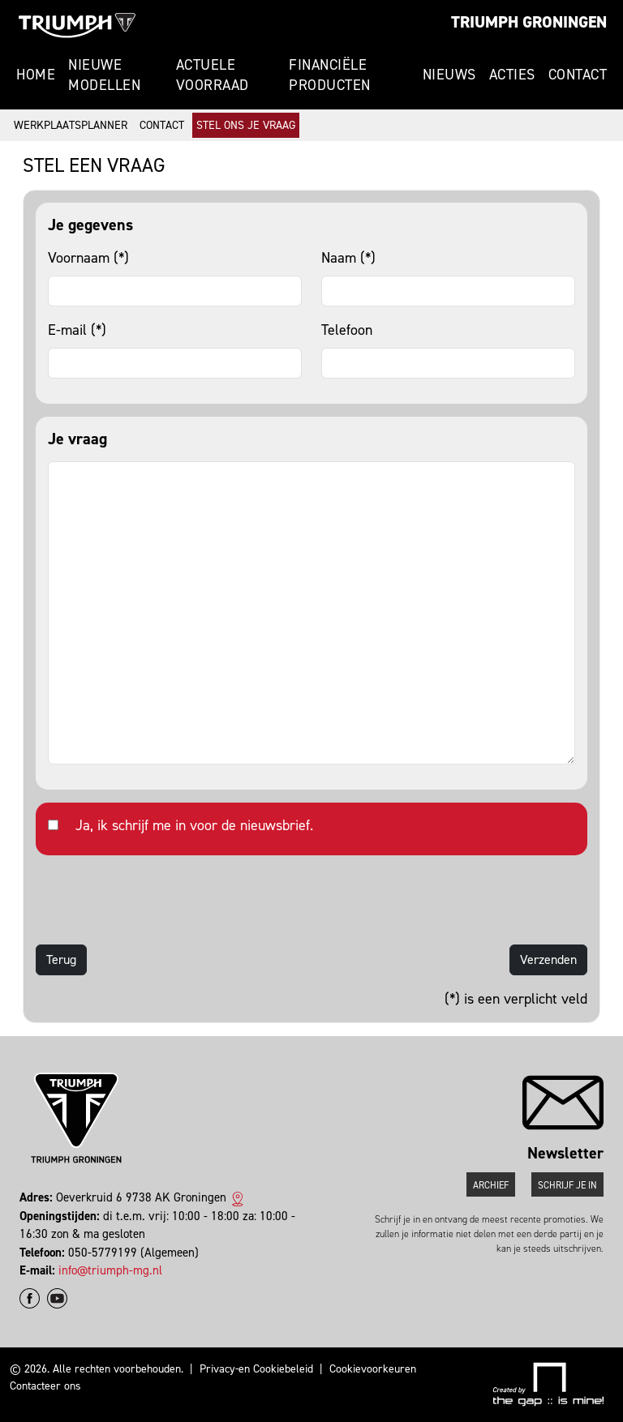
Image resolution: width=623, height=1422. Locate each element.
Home (35, 74)
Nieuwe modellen (104, 75)
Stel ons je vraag (245, 125)
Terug (61, 959)
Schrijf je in (567, 1185)
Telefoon (346, 330)
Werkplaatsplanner (70, 125)
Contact (578, 74)
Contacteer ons (45, 1386)
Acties (512, 74)
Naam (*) (348, 258)
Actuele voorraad (212, 75)
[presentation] (159, 900)
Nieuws (449, 74)
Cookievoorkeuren (372, 1369)
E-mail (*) (77, 330)
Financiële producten (330, 75)
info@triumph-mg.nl (110, 1270)
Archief (491, 1185)
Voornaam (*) (88, 258)
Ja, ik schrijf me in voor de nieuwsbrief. (194, 825)
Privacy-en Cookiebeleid (256, 1369)
